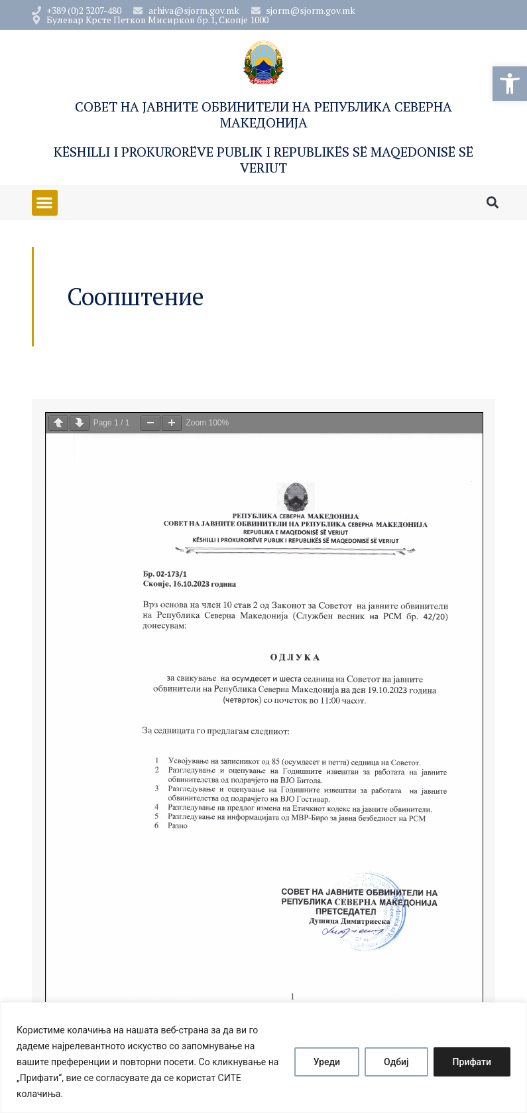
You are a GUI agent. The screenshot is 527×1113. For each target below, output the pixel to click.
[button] (510, 83)
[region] (263, 1057)
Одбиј (396, 1062)
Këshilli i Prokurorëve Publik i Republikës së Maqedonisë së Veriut (263, 160)
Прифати (472, 1062)
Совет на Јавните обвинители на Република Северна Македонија (263, 114)
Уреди (327, 1062)
